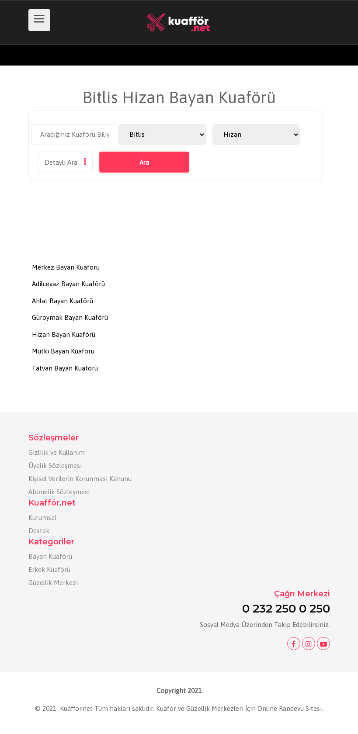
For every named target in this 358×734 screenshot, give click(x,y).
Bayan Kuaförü (50, 556)
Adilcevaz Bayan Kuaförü (68, 283)
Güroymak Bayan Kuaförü (70, 317)
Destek (38, 530)
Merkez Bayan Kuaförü (66, 267)
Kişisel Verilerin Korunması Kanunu (80, 478)
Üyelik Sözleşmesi (55, 465)
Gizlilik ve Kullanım (56, 452)
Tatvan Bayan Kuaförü (65, 368)
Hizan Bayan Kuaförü (63, 334)
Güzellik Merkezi (53, 582)
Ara (144, 162)
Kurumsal (42, 517)
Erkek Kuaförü (49, 569)
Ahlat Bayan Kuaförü (62, 301)
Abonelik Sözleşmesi (59, 491)
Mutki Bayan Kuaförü (63, 351)
